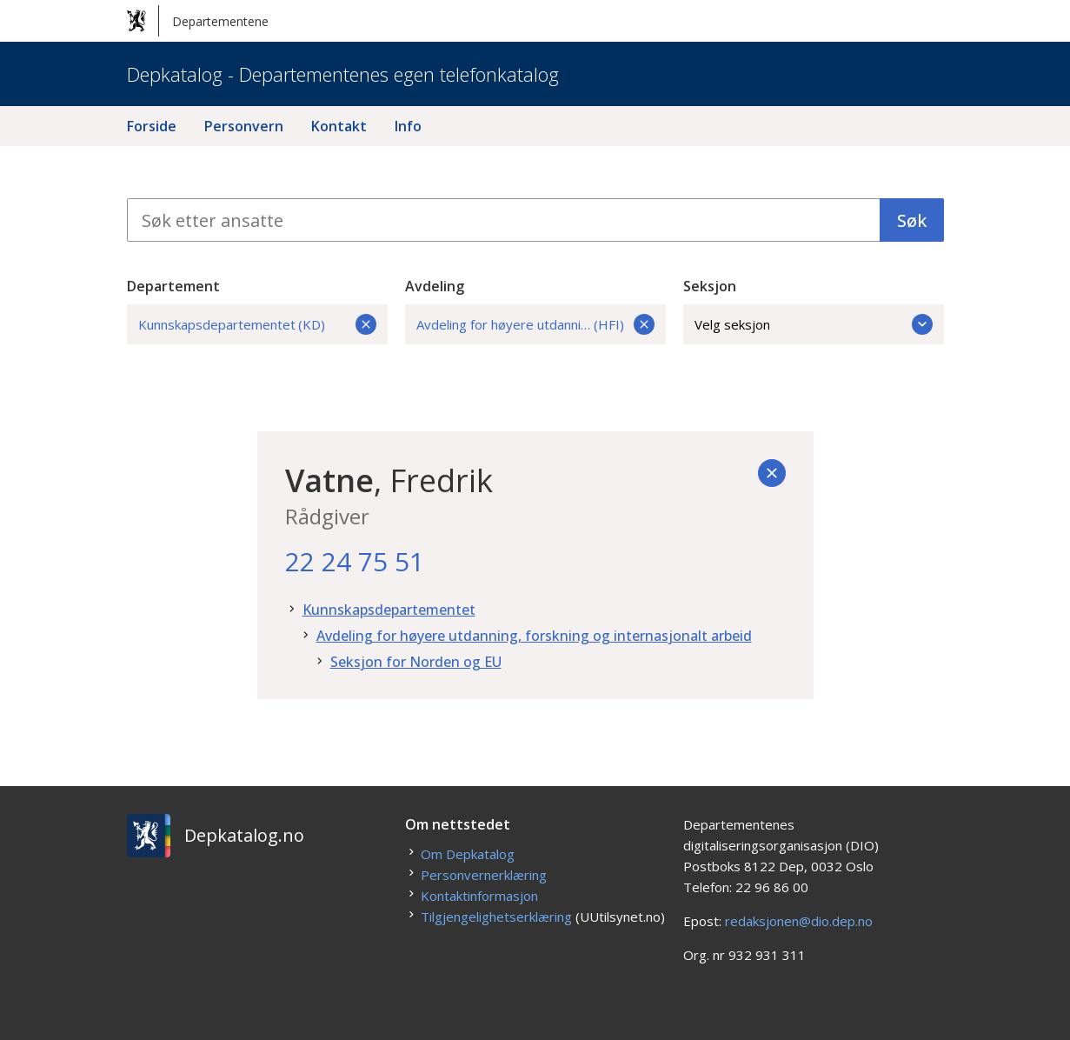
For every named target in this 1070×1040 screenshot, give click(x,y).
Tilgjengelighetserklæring (496, 916)
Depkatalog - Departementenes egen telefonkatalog (343, 74)
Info (408, 126)
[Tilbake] (772, 473)
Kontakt (339, 126)
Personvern (243, 126)
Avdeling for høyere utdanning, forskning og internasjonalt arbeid (534, 635)
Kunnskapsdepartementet (388, 609)
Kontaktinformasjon (479, 895)
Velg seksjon (814, 324)
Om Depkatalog (468, 854)
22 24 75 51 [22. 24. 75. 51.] (354, 561)
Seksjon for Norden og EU (416, 661)
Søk (912, 220)
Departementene (198, 21)
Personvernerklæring (484, 874)
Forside (151, 126)
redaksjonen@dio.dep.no (799, 921)
